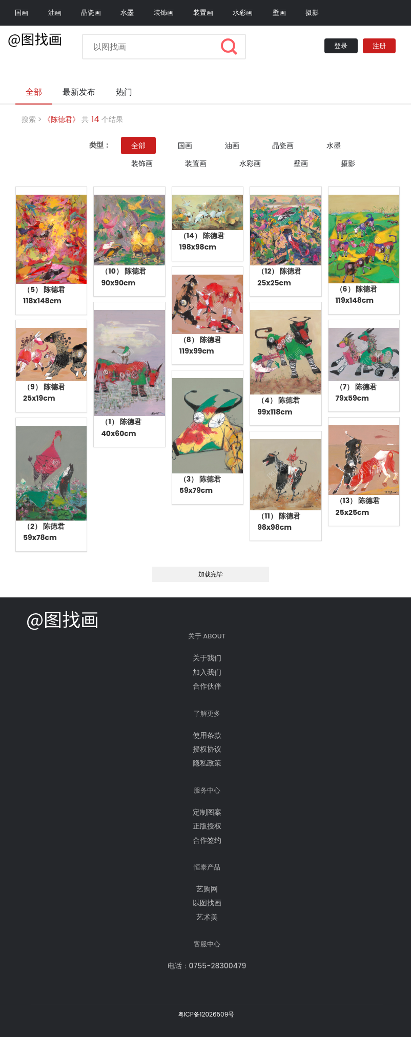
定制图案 (207, 812)
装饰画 (164, 12)
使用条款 (207, 735)
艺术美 (207, 917)
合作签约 (207, 840)
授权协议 (207, 749)
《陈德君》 (61, 119)
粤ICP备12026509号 (206, 1014)
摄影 (312, 12)
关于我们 (207, 658)
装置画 (203, 12)
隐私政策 (207, 763)
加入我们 (207, 672)
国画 (21, 12)
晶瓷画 (91, 12)
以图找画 (207, 903)
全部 (138, 145)
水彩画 (243, 12)
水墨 (127, 12)
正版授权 (207, 826)
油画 (54, 12)
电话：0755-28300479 (207, 966)
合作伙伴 (207, 686)
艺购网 (207, 889)
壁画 (279, 12)
